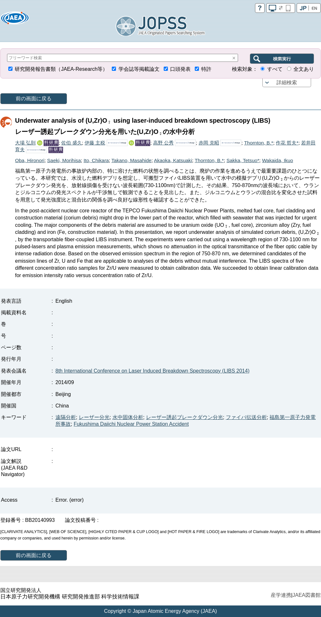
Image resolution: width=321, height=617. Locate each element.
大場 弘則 (25, 142)
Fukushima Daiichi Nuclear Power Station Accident (131, 424)
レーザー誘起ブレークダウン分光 (184, 417)
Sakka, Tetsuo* (242, 160)
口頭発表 (180, 69)
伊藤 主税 (95, 142)
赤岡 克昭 (209, 142)
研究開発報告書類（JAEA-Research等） (61, 69)
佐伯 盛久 (71, 142)
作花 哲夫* (287, 142)
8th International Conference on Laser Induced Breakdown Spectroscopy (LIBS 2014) (152, 371)
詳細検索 (286, 82)
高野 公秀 (163, 142)
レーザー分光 (94, 417)
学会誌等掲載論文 (139, 69)
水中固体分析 (127, 417)
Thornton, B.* (258, 142)
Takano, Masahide (131, 160)
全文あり (303, 69)
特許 (206, 69)
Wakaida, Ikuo (277, 160)
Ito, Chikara (96, 160)
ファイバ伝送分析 (246, 417)
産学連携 (281, 595)
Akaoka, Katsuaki (173, 160)
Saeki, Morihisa (64, 160)
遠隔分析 (65, 417)
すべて (275, 69)
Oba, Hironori (30, 160)
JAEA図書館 (306, 595)
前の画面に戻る (34, 98)
